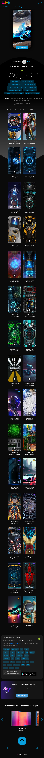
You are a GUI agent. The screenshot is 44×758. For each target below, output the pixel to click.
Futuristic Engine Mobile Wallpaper (29, 211)
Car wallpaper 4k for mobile (15, 87)
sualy (26, 62)
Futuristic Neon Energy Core (29, 280)
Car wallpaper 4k (15, 81)
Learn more (22, 696)
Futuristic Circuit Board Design (14, 349)
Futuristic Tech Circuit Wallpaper (14, 177)
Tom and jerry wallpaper (30, 90)
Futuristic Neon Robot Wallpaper (14, 418)
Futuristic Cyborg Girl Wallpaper (14, 522)
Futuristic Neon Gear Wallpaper (29, 177)
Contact (4, 748)
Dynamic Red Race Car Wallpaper (29, 591)
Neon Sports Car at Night (14, 626)
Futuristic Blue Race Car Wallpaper (14, 142)
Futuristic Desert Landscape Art (29, 626)
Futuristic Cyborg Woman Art (29, 418)
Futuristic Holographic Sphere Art (29, 522)
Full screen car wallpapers (15, 84)
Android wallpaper (15, 643)
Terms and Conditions (21, 748)
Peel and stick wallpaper (30, 87)
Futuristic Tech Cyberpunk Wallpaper (29, 315)
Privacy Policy (33, 748)
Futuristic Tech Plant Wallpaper (29, 453)
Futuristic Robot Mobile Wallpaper (29, 384)
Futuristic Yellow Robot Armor (29, 246)
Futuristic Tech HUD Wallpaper (14, 591)
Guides (22, 750)
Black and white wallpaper (15, 90)
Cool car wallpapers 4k (29, 84)
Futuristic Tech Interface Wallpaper (14, 246)
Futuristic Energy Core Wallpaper (14, 280)
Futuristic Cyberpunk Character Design (14, 211)
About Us (11, 748)
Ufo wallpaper (19, 7)
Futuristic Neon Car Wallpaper (29, 487)
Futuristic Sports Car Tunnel (14, 384)
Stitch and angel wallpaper (32, 93)
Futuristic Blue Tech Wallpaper (14, 487)
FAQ (39, 748)
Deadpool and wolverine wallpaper (14, 93)
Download (22, 48)
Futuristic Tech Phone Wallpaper (14, 315)
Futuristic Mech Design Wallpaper (14, 557)
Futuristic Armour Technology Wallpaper (29, 142)
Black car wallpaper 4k (27, 81)
